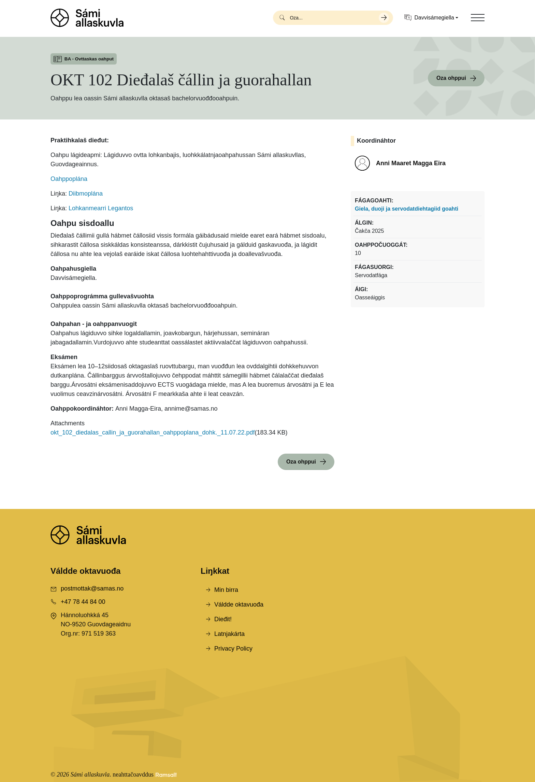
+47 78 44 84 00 (83, 601)
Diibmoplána (86, 193)
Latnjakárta (229, 633)
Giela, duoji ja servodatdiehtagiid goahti (406, 209)
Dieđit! (223, 619)
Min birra (226, 589)
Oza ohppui (451, 78)
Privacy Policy (233, 648)
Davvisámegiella (429, 17)
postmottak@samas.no (92, 588)
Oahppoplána (68, 178)
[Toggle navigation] (478, 18)
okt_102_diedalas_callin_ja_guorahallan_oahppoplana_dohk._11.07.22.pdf (152, 432)
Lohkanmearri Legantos (101, 208)
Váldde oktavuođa (238, 604)
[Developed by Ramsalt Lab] (166, 774)
